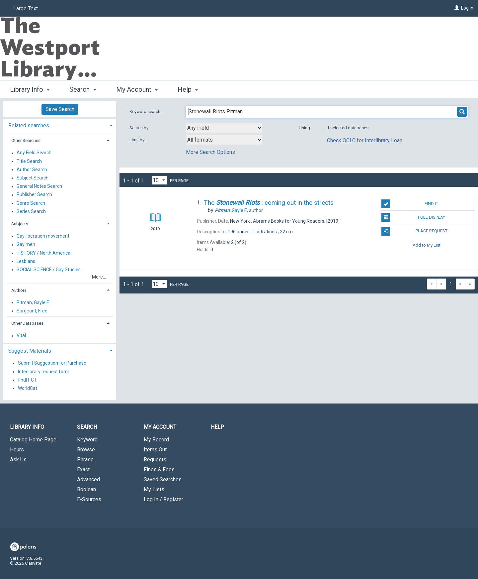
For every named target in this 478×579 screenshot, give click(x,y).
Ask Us (18, 459)
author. (239, 210)
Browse (86, 449)
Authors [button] (19, 290)
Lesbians (26, 261)
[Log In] (456, 8)
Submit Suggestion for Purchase (52, 363)
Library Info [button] (29, 89)
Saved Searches (163, 479)
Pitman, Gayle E (33, 302)
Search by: (139, 127)
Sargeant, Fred (32, 310)
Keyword (87, 439)
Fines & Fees (159, 469)
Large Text (25, 8)
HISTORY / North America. (44, 253)
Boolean (86, 489)
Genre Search (31, 203)
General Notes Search (39, 186)
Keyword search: (145, 111)
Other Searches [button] (25, 140)
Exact (83, 469)
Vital (21, 335)
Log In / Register (163, 499)
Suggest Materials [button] (29, 351)
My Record (156, 439)
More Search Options (210, 152)
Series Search (31, 211)
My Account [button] (137, 89)
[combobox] (224, 128)
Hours (17, 449)
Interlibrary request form (43, 371)
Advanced (88, 479)
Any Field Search (34, 153)
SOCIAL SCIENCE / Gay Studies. (49, 269)
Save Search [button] (59, 109)
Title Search (29, 161)
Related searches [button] (28, 125)
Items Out (155, 449)
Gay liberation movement (43, 236)
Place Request (414, 231)
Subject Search (32, 177)
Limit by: (137, 139)
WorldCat (27, 388)
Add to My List (426, 245)
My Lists (154, 489)
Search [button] (82, 89)
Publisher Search (34, 194)
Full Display (413, 217)
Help (217, 427)
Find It (409, 203)
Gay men (26, 244)
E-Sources (89, 499)
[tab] (59, 124)
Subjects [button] (19, 223)
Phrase (85, 459)
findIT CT (27, 380)
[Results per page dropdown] (159, 180)
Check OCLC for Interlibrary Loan (364, 140)
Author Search (32, 169)
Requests (155, 459)
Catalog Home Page (33, 439)
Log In (467, 8)
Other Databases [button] (27, 323)
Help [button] (188, 89)
